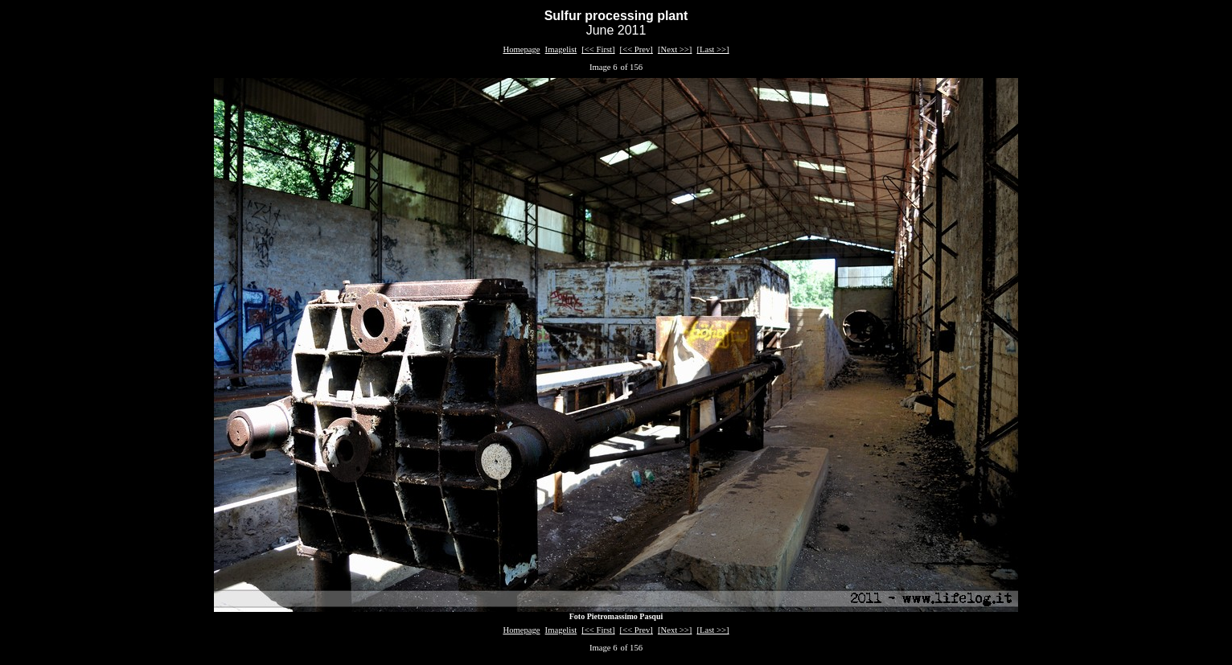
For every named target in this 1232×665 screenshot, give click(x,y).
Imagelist (561, 49)
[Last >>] (712, 49)
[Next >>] (675, 49)
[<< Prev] (636, 49)
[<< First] (597, 49)
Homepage (521, 49)
